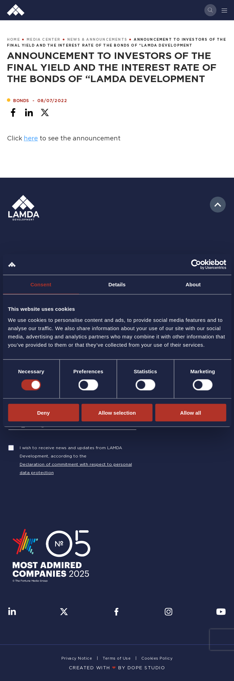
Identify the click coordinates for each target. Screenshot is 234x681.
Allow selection (117, 412)
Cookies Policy (157, 658)
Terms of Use (117, 658)
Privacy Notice (76, 658)
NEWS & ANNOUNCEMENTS (97, 39)
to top (218, 205)
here (31, 138)
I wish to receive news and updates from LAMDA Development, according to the (71, 451)
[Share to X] (45, 112)
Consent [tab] (40, 284)
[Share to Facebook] (13, 112)
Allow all (190, 412)
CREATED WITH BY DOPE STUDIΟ (117, 667)
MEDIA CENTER (43, 39)
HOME (13, 39)
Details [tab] (117, 284)
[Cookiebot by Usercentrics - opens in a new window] (196, 264)
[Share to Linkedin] (29, 112)
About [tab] (193, 284)
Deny (43, 412)
